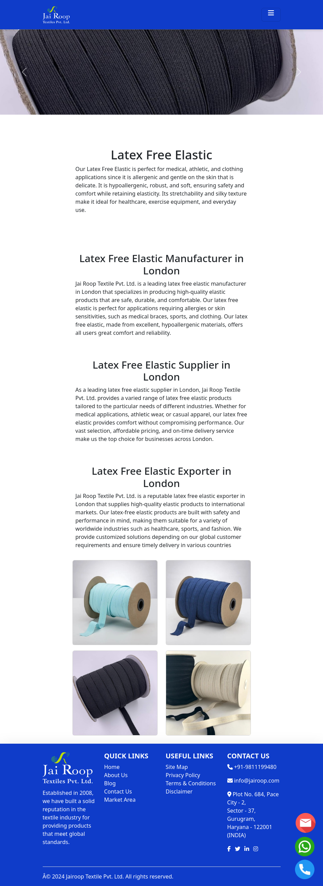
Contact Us (118, 791)
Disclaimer (179, 791)
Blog (110, 783)
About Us (116, 775)
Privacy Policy (183, 775)
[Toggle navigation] (271, 15)
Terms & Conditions (191, 783)
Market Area (120, 799)
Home (112, 767)
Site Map (177, 767)
